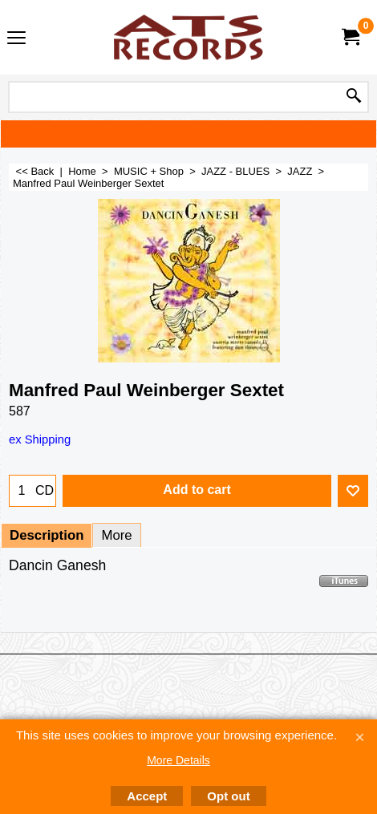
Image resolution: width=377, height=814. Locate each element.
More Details (178, 760)
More (116, 535)
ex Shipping (40, 439)
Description (46, 535)
